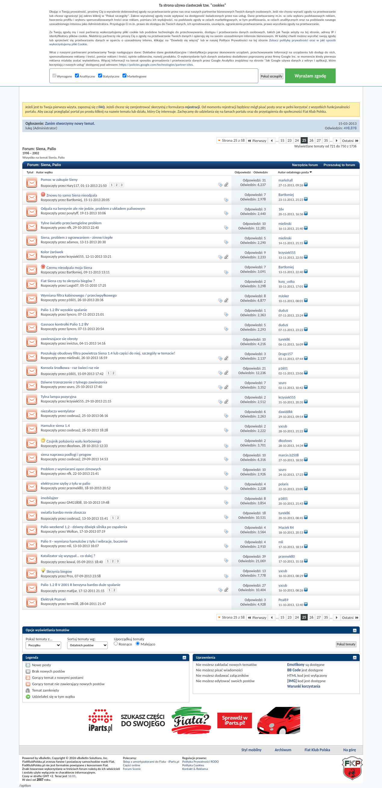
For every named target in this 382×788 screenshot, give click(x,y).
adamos (72, 242)
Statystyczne (109, 76)
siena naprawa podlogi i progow (66, 454)
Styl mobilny (251, 750)
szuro (70, 387)
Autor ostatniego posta (295, 172)
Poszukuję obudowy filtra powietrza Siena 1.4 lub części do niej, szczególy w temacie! (108, 353)
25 (304, 140)
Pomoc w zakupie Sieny (59, 179)
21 (264, 368)
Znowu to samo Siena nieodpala (71, 195)
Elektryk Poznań (53, 599)
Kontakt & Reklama (195, 769)
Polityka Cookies (193, 765)
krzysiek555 (75, 256)
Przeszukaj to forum (339, 165)
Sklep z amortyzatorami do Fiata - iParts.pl (151, 762)
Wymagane (62, 76)
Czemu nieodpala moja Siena (69, 267)
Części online (131, 765)
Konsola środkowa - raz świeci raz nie (70, 367)
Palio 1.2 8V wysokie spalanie (64, 309)
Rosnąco (123, 643)
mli (69, 546)
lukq (28, 128)
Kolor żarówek (52, 252)
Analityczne (85, 76)
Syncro (71, 314)
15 (282, 140)
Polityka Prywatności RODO (200, 762)
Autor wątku (44, 172)
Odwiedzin (260, 172)
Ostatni (350, 140)
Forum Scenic (132, 769)
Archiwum (283, 750)
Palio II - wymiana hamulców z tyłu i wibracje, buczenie (84, 541)
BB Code (294, 670)
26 (311, 140)
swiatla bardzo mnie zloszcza (63, 512)
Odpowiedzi (243, 172)
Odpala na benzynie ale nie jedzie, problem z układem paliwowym (93, 208)
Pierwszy (257, 140)
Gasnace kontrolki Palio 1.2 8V (65, 324)
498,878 (350, 128)
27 (319, 140)
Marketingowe (135, 76)
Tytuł (29, 172)
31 (264, 180)
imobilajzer (49, 498)
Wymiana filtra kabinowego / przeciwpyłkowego (78, 295)
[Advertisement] (191, 87)
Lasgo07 (73, 285)
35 (326, 140)
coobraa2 (73, 416)
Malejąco (145, 643)
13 (264, 571)
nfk (69, 227)
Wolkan (72, 531)
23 (290, 140)
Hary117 (73, 186)
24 (297, 140)
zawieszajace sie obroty (59, 338)
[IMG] (292, 681)
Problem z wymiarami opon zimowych (71, 469)
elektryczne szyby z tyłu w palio (65, 483)
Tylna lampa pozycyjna (58, 396)
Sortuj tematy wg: (81, 639)
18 (264, 513)
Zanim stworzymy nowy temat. (70, 123)
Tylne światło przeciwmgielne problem (71, 223)
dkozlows (73, 446)
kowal (71, 562)
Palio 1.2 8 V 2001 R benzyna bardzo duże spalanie (80, 584)
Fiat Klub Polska (317, 750)
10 (264, 224)
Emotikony (295, 664)
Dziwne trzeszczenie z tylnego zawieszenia (74, 382)
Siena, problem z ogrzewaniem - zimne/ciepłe (77, 237)
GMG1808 (74, 502)
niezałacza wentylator (58, 411)
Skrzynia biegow (59, 571)
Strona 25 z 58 (233, 140)
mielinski (73, 358)
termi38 (72, 604)
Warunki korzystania (303, 686)
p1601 (71, 300)
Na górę (349, 750)
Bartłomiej (74, 200)
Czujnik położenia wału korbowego (73, 441)
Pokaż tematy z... (39, 639)
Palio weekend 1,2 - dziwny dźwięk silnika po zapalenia (84, 527)
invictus (72, 343)
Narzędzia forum (305, 165)
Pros (70, 576)
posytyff (72, 213)
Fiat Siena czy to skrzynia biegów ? (68, 281)
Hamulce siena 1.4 (55, 425)
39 (264, 556)
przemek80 (75, 488)
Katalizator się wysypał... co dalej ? (68, 555)
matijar (72, 591)
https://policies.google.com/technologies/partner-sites (156, 65)
